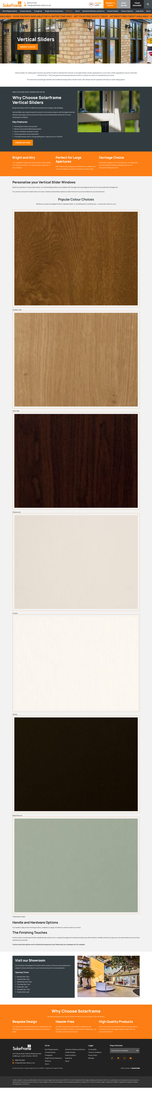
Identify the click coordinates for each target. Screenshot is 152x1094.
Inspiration (140, 11)
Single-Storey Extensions (54, 11)
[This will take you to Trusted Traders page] (96, 4)
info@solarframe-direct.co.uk (37, 5)
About (148, 11)
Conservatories (25, 11)
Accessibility (92, 1049)
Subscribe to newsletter (124, 1050)
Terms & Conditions (94, 1052)
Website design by (130, 1068)
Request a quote (27, 47)
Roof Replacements (10, 11)
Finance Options (127, 11)
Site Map (91, 1058)
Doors (77, 11)
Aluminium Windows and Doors (93, 11)
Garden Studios (112, 11)
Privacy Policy (92, 1055)
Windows (69, 11)
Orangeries (38, 11)
